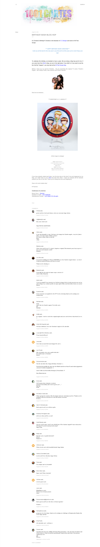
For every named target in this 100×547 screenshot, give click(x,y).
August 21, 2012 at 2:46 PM (42, 310)
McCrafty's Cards (40, 393)
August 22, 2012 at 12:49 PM (42, 495)
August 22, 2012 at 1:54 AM (42, 466)
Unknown (38, 445)
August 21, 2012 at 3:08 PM (42, 328)
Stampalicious (40, 511)
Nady (37, 433)
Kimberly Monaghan (41, 413)
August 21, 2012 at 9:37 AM (42, 242)
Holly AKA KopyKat (41, 324)
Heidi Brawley (40, 422)
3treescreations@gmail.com (43, 499)
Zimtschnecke (40, 361)
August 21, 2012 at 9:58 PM (42, 440)
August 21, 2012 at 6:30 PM (42, 400)
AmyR (38, 521)
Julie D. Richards (40, 405)
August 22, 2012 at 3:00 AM (42, 475)
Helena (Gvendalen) (41, 453)
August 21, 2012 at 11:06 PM (42, 458)
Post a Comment (36, 542)
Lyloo (37, 488)
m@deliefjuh (39, 219)
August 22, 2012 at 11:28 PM (42, 506)
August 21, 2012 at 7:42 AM (42, 215)
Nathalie (38, 301)
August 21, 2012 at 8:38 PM (42, 429)
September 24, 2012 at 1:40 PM (43, 539)
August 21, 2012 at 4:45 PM (42, 345)
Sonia (37, 381)
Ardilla (37, 314)
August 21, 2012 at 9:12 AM (42, 227)
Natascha (38, 270)
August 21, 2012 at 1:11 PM (41, 287)
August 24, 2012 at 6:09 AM (42, 516)
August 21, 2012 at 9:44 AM (42, 253)
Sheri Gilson (39, 471)
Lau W (38, 350)
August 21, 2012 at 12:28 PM (42, 276)
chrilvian (38, 479)
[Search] (82, 4)
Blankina (38, 246)
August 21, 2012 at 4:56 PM (42, 357)
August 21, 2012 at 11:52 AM (42, 266)
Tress (37, 462)
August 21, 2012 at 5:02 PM (42, 376)
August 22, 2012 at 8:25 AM (42, 483)
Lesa (37, 341)
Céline (38, 232)
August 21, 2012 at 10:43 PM (42, 449)
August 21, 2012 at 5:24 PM (42, 389)
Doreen (38, 529)
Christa (38, 210)
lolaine (38, 280)
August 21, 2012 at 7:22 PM (42, 409)
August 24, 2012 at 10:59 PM (42, 525)
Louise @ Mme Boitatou (42, 333)
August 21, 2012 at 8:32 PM (42, 418)
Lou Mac (38, 257)
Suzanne (38, 291)
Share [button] (16, 32)
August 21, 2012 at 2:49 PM (42, 320)
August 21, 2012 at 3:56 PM (42, 337)
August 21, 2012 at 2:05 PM (42, 297)
